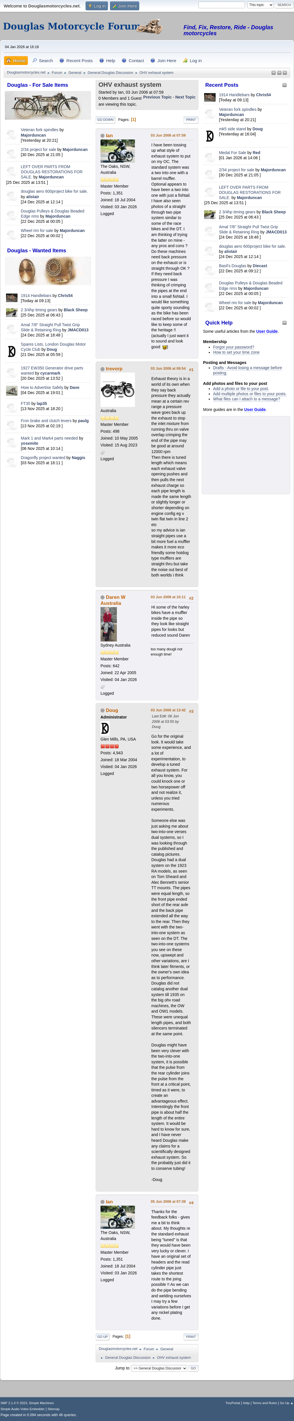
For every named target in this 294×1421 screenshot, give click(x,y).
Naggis (78, 457)
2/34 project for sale (38, 149)
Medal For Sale (232, 152)
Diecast (260, 265)
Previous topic (157, 97)
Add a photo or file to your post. (241, 388)
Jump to (122, 1367)
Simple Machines (41, 1403)
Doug (52, 349)
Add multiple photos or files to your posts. (250, 393)
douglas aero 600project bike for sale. (54, 191)
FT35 (25, 403)
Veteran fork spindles (40, 129)
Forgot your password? (233, 347)
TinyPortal (232, 1403)
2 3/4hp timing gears (39, 310)
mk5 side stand (232, 129)
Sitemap (54, 1409)
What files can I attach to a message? (246, 399)
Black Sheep (76, 310)
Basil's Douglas (232, 265)
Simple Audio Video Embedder (23, 1409)
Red (256, 152)
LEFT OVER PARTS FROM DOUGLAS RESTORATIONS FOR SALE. (52, 171)
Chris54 (65, 295)
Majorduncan (33, 135)
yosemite (29, 443)
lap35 (42, 403)
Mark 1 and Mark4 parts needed (49, 438)
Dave (74, 387)
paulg (83, 420)
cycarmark (50, 373)
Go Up (102, 1337)
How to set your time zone (236, 352)
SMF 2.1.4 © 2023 (14, 1403)
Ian (109, 135)
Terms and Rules (265, 1403)
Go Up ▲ (286, 1403)
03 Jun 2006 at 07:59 (168, 135)
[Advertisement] (48, 509)
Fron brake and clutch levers (46, 420)
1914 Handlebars (36, 295)
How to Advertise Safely (42, 387)
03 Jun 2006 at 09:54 (168, 369)
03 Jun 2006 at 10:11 (168, 597)
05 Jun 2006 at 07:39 (168, 1202)
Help (246, 1403)
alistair (32, 196)
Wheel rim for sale (37, 230)
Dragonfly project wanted (43, 457)
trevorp (114, 368)
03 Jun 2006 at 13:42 (168, 710)
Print (191, 119)
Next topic (185, 97)
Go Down (105, 119)
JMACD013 (77, 330)
